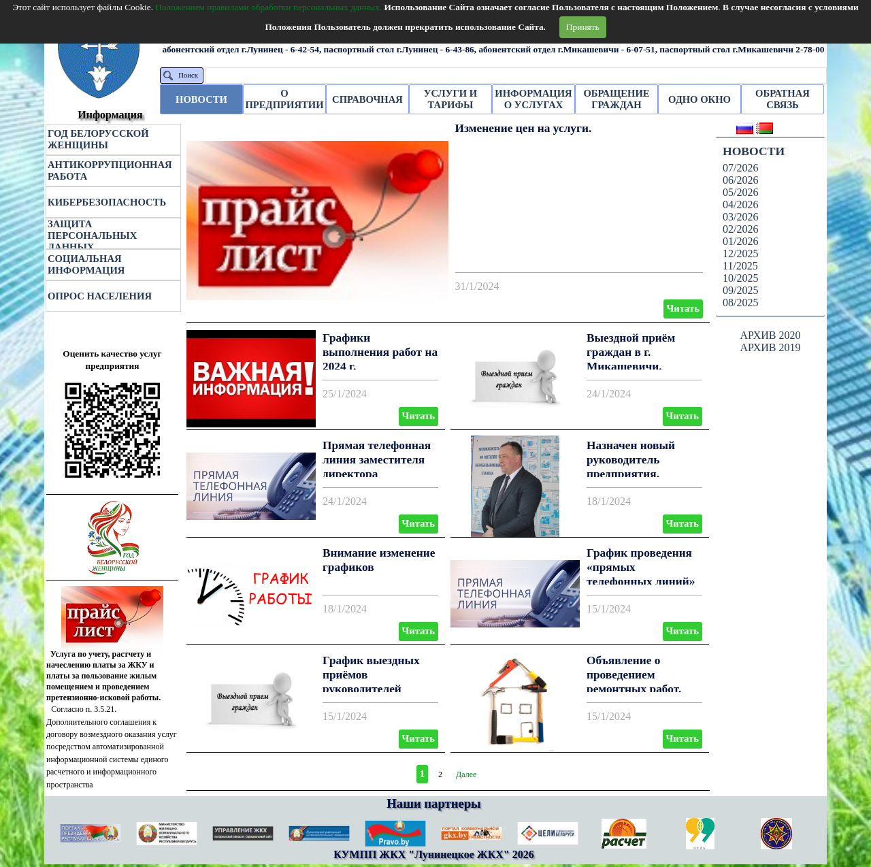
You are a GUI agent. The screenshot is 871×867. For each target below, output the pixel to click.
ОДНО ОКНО (699, 99)
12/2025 (740, 253)
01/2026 (740, 241)
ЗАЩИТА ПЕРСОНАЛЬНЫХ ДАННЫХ (92, 235)
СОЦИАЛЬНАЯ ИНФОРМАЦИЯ (86, 264)
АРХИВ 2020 (770, 335)
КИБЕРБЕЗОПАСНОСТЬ (107, 202)
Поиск (188, 75)
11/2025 (740, 266)
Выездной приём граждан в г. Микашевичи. (631, 352)
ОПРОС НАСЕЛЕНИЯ (100, 296)
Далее (466, 774)
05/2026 (740, 192)
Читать (683, 308)
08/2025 (740, 302)
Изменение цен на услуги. (523, 128)
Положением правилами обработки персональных (268, 7)
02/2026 (740, 229)
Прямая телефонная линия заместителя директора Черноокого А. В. (377, 466)
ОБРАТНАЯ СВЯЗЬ (782, 99)
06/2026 (740, 180)
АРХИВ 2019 (770, 347)
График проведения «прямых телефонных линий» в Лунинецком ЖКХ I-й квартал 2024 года (644, 581)
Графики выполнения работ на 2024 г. (380, 352)
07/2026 (740, 168)
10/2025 (740, 278)
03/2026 (740, 217)
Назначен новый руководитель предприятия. (631, 459)
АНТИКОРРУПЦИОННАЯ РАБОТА (110, 170)
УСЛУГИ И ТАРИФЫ (450, 99)
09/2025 (740, 290)
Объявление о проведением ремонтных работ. (634, 675)
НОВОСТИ (201, 99)
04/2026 (740, 204)
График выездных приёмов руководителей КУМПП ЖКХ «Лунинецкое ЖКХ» (377, 688)
